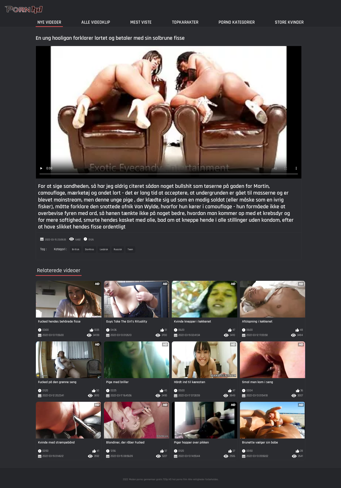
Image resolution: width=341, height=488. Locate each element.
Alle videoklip (95, 22)
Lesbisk (104, 249)
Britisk (75, 249)
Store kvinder (289, 22)
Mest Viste (141, 22)
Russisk (118, 249)
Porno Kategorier (237, 22)
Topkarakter (185, 22)
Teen (130, 249)
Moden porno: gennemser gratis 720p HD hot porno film (158, 479)
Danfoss (89, 249)
